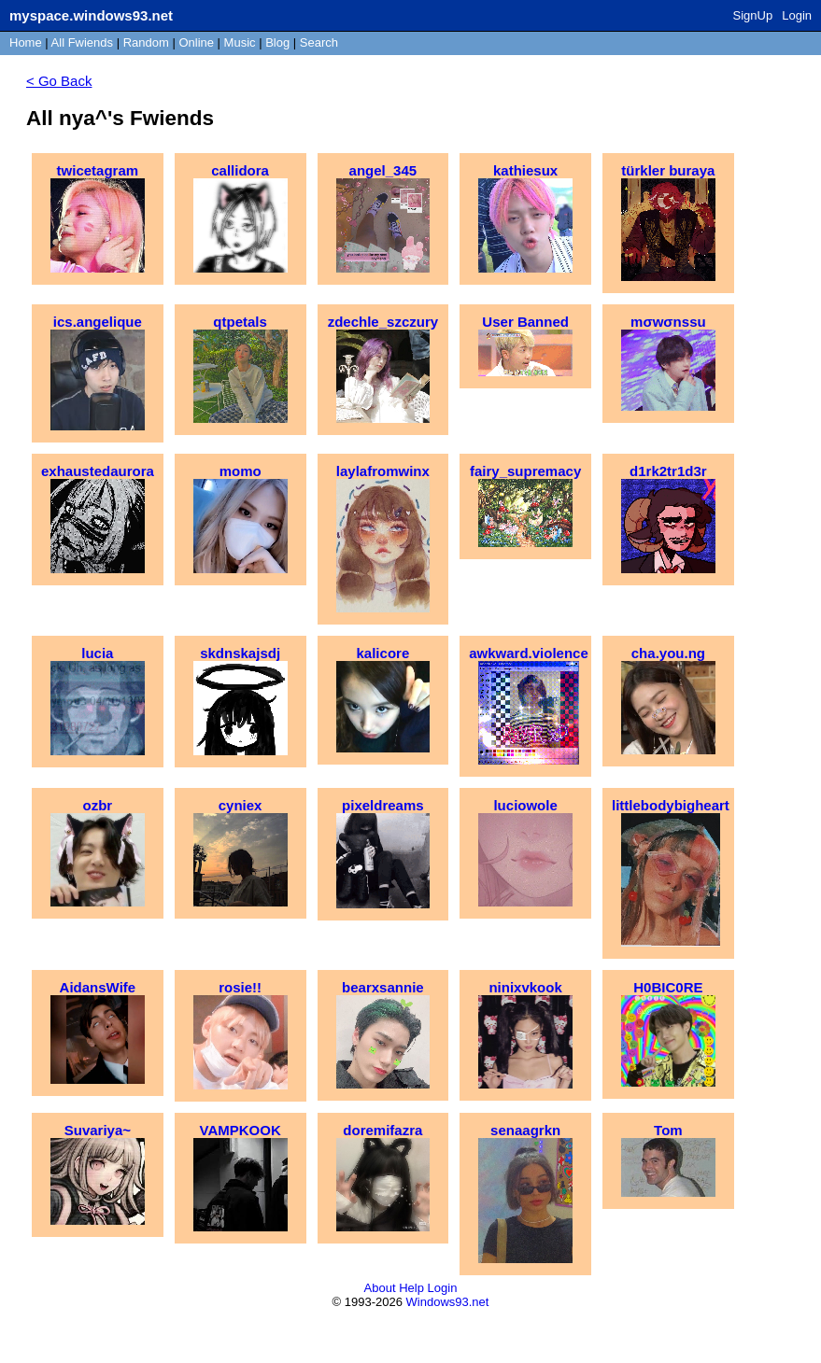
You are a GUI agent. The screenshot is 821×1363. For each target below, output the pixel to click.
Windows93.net (447, 1302)
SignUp (753, 15)
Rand (146, 42)
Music (240, 42)
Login (797, 15)
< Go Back (59, 81)
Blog (277, 42)
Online (196, 42)
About (380, 1288)
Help (411, 1288)
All (82, 42)
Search (319, 42)
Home (25, 42)
